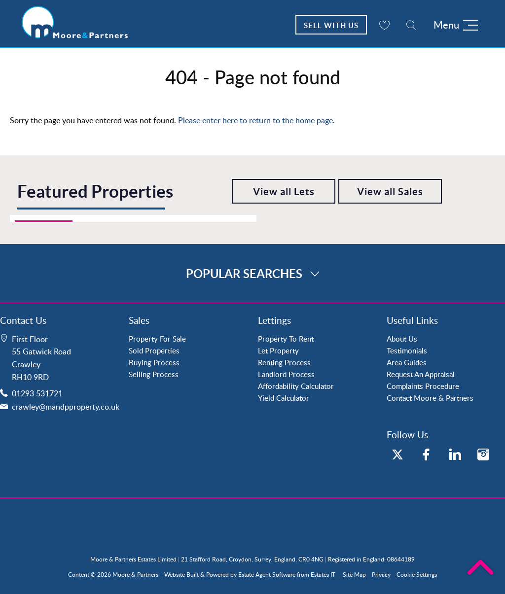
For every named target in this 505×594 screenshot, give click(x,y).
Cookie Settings (417, 574)
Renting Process (284, 362)
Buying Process (154, 362)
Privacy (381, 574)
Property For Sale (157, 339)
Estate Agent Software (266, 574)
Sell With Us (331, 25)
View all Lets (284, 191)
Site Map (354, 574)
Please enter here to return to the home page (255, 120)
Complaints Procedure (423, 386)
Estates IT (323, 574)
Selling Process (154, 374)
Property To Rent (286, 339)
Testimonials (407, 350)
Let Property (278, 350)
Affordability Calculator (296, 386)
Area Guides (407, 362)
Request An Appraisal (421, 374)
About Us (402, 339)
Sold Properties (154, 350)
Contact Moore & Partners (430, 398)
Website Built (181, 574)
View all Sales (390, 191)
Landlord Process (286, 374)
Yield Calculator (283, 398)
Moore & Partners (135, 574)
